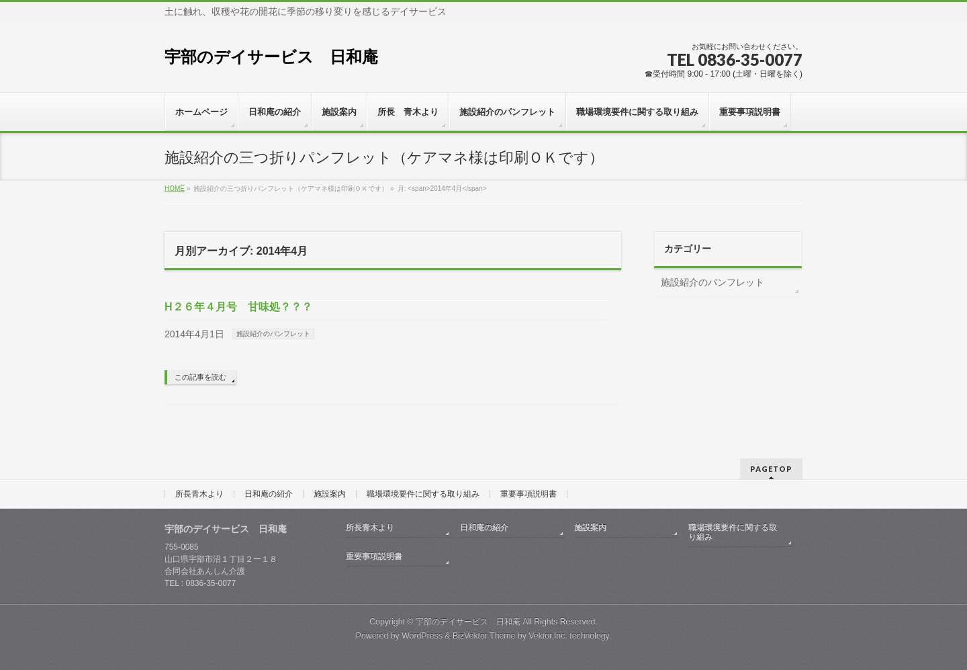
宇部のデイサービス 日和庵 (271, 57)
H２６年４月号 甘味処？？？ (238, 306)
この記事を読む (200, 377)
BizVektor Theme (484, 635)
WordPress (422, 635)
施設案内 (330, 494)
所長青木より (199, 494)
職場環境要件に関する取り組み (423, 494)
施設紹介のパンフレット (273, 333)
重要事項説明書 (528, 494)
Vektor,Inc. (547, 635)
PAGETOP (771, 468)
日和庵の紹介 (268, 494)
